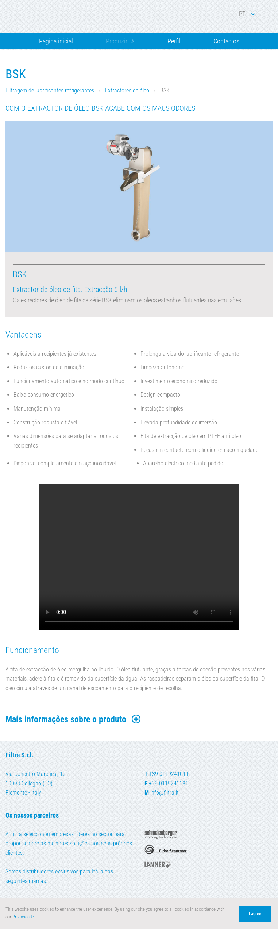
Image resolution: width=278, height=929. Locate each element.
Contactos (226, 41)
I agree (255, 913)
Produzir (116, 41)
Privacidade (23, 917)
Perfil (174, 41)
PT (247, 13)
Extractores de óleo (128, 90)
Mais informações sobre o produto (73, 719)
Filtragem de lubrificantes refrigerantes (50, 90)
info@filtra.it (164, 792)
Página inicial (56, 41)
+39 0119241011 (169, 773)
